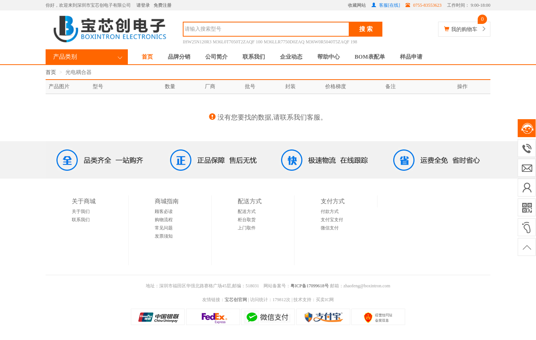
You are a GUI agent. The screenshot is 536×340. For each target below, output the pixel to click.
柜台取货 (247, 219)
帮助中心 (328, 57)
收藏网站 (357, 5)
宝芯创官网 (236, 299)
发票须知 (164, 236)
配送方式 (247, 211)
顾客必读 (164, 211)
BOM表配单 (370, 57)
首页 (147, 57)
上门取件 (247, 228)
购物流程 (164, 219)
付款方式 (330, 211)
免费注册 (163, 5)
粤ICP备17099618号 (309, 285)
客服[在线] (386, 5)
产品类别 (65, 56)
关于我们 (81, 211)
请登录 (143, 5)
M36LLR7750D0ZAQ (284, 41)
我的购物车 (464, 29)
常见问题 (164, 228)
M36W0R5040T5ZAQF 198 (331, 41)
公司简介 (216, 57)
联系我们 (254, 57)
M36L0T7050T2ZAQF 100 (237, 41)
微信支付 (330, 228)
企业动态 (291, 57)
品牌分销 (179, 57)
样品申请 (411, 57)
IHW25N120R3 (197, 41)
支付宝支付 (332, 219)
